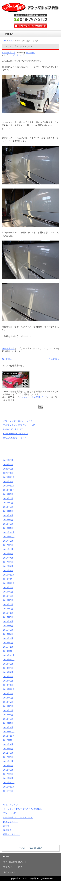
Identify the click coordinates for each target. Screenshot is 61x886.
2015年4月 (8, 634)
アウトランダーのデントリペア (18, 421)
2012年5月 (8, 761)
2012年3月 (8, 770)
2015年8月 (8, 617)
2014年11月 (8, 655)
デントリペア (18, 55)
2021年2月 (8, 469)
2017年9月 (8, 541)
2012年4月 (8, 765)
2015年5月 (8, 630)
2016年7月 (8, 592)
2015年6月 (8, 625)
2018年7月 (8, 515)
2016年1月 (8, 613)
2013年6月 (8, 706)
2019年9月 (8, 494)
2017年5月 (8, 553)
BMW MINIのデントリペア (15, 433)
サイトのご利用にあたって (15, 862)
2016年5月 (8, 600)
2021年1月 (8, 473)
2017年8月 (8, 545)
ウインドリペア (10, 804)
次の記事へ (54, 359)
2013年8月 (8, 698)
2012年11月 (8, 736)
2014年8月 (8, 668)
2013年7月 (8, 702)
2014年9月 (8, 664)
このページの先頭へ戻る (30, 848)
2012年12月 (8, 731)
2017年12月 (8, 532)
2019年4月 (8, 498)
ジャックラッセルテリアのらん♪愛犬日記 (22, 809)
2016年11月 (8, 579)
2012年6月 (8, 757)
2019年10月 (8, 490)
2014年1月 (8, 685)
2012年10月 (8, 740)
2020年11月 (8, 477)
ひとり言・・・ (10, 821)
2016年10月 (8, 583)
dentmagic (30, 52)
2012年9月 (8, 744)
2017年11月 (8, 536)
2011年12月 (8, 782)
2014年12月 (8, 651)
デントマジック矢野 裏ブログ (33, 397)
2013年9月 (8, 693)
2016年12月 (8, 575)
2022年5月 (8, 460)
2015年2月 (8, 642)
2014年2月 (8, 681)
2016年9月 (8, 587)
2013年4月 (8, 714)
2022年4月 (8, 464)
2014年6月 (8, 676)
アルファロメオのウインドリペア (19, 425)
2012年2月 (8, 774)
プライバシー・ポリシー (14, 867)
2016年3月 (8, 608)
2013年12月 (8, 689)
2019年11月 (8, 486)
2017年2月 (8, 566)
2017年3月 (8, 562)
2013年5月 (8, 710)
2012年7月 (8, 753)
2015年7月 (8, 621)
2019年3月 (8, 502)
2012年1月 (8, 778)
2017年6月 (8, 549)
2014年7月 (8, 672)
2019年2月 (8, 507)
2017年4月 (8, 558)
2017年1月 (8, 570)
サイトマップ (9, 872)
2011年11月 (8, 787)
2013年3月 (8, 719)
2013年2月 (8, 723)
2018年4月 (8, 519)
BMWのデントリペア (13, 429)
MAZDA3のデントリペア (15, 438)
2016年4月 (8, 604)
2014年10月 (8, 659)
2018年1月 (8, 528)
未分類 (6, 826)
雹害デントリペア (11, 834)
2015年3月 (8, 638)
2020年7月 (8, 481)
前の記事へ (7, 359)
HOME (4, 41)
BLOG (11, 41)
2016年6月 (8, 596)
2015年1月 (8, 647)
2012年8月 (8, 748)
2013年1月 (8, 727)
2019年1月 (8, 511)
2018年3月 (8, 524)
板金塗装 (7, 830)
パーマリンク (8, 348)
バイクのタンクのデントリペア (18, 817)
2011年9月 (8, 791)
